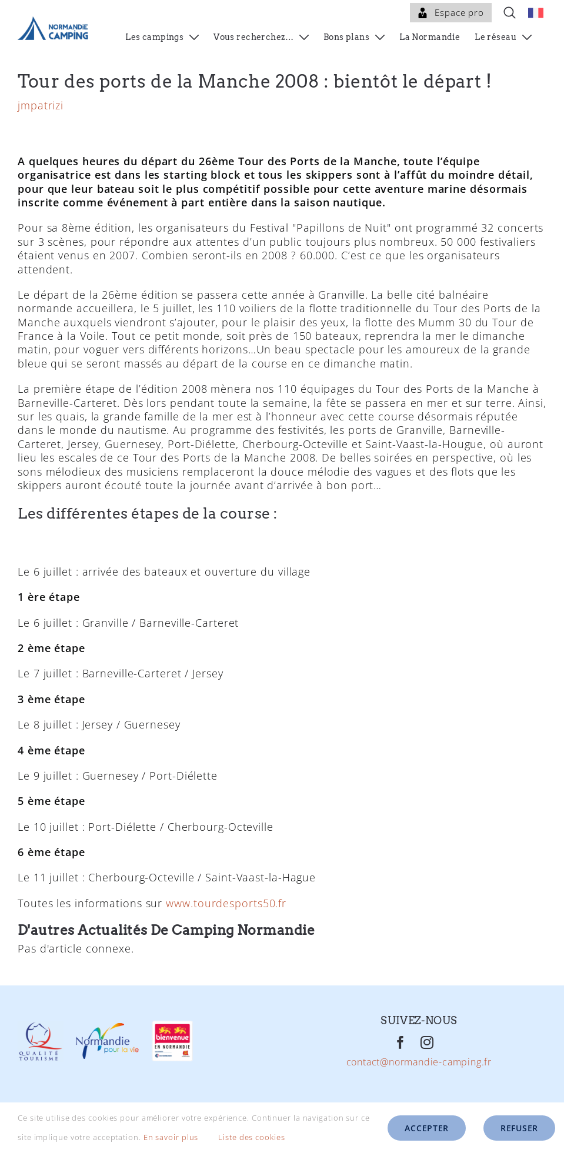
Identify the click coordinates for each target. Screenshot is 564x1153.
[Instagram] (427, 1066)
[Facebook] (401, 1066)
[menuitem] (535, 12)
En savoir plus (171, 1137)
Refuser (519, 1128)
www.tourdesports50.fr (226, 927)
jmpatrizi (41, 129)
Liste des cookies (260, 1137)
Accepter (427, 1128)
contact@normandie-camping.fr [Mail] (419, 1086)
